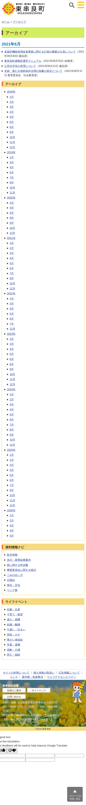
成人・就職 (13, 619)
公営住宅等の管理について (20, 66)
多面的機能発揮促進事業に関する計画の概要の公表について (40, 51)
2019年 (11, 152)
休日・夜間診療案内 (19, 560)
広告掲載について (69, 672)
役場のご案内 (14, 690)
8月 (12, 127)
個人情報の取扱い (44, 672)
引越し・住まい (16, 629)
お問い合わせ (14, 696)
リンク (14, 677)
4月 (12, 112)
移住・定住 (13, 585)
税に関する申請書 (17, 565)
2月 (12, 102)
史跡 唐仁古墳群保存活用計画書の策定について (33, 71)
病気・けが (13, 634)
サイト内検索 (71, 5)
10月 (12, 137)
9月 (12, 132)
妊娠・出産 (13, 609)
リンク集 (12, 590)
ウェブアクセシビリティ (61, 677)
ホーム (6, 21)
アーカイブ (19, 21)
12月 (12, 147)
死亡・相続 (13, 654)
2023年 (11, 334)
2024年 (11, 389)
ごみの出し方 (15, 575)
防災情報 (12, 554)
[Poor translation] (12, 750)
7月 (12, 177)
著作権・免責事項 (32, 677)
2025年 (11, 450)
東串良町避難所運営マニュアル (22, 61)
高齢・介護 (13, 649)
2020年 (11, 197)
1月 (12, 96)
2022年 (11, 293)
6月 (12, 122)
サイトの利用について (16, 672)
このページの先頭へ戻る (74, 797)
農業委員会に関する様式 (21, 570)
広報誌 (11, 580)
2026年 (11, 510)
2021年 (11, 238)
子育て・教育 (15, 614)
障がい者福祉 (15, 639)
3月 (12, 107)
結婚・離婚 (13, 624)
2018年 (11, 91)
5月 (12, 117)
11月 (12, 142)
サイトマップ (39, 690)
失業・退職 (13, 644)
